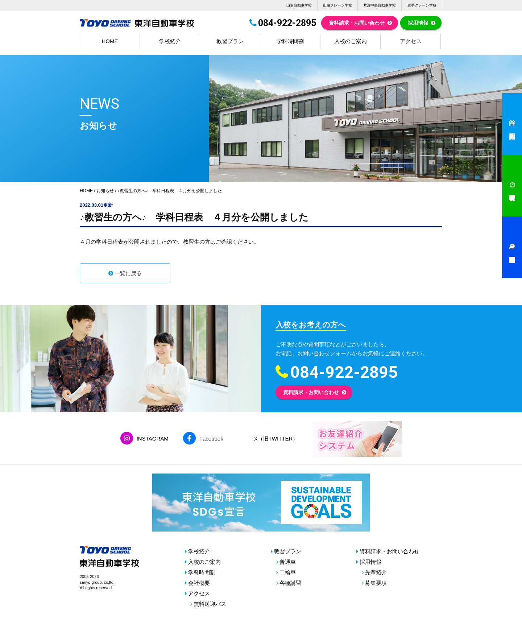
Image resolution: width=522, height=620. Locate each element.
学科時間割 (290, 41)
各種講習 (290, 583)
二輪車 (287, 572)
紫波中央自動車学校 (379, 5)
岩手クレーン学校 (421, 5)
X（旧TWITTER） (276, 438)
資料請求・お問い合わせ (357, 23)
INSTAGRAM (153, 438)
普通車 (287, 562)
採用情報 (418, 23)
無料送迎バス (210, 604)
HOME (110, 41)
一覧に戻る (128, 273)
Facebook (211, 438)
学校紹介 (170, 41)
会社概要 (199, 583)
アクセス (411, 41)
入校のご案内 (350, 41)
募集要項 (376, 583)
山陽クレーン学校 (337, 5)
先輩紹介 (376, 572)
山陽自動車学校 (299, 5)
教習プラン (230, 41)
